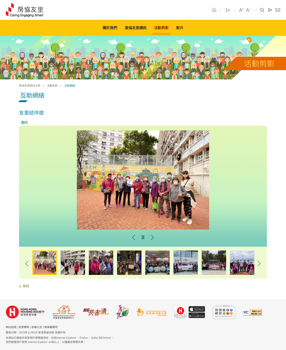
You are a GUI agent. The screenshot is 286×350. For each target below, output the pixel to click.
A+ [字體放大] (241, 10)
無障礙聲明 (51, 327)
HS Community (26, 10)
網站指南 (11, 327)
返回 (26, 286)
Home (214, 10)
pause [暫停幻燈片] (143, 237)
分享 (270, 10)
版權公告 (36, 327)
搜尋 (262, 10)
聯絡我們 (277, 10)
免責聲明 (23, 327)
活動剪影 (52, 85)
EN (227, 10)
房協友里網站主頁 (29, 85)
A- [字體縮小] (248, 10)
